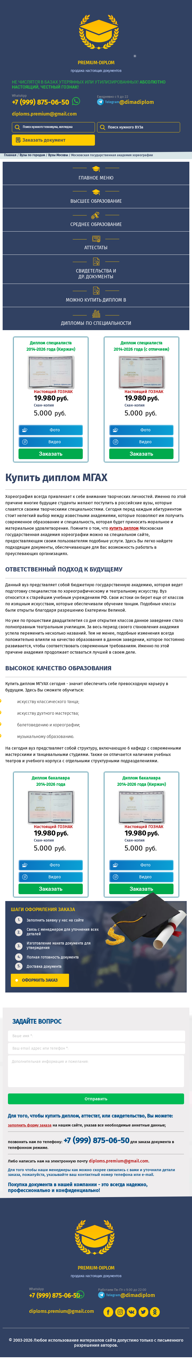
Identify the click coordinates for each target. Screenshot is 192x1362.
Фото (55, 429)
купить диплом (124, 528)
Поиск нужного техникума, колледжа (47, 127)
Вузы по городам (32, 155)
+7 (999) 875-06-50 (40, 102)
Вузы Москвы (58, 155)
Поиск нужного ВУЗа (125, 127)
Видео (54, 441)
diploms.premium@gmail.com (44, 114)
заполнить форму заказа (30, 1130)
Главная (10, 155)
